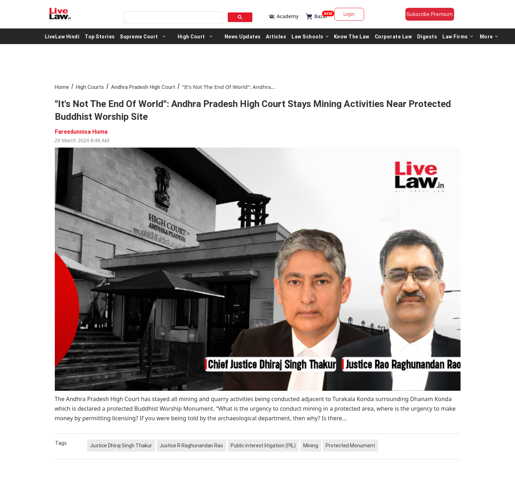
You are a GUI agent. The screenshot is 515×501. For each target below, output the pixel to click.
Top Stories (100, 36)
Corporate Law (393, 36)
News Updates (243, 36)
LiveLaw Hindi (62, 36)
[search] (172, 18)
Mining (310, 445)
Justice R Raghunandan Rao (191, 445)
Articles (276, 36)
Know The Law (351, 36)
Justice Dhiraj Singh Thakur (121, 445)
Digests (427, 36)
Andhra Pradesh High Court (143, 87)
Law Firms (457, 36)
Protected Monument (350, 445)
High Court (191, 36)
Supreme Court (139, 36)
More (489, 36)
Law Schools (310, 36)
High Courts (90, 87)
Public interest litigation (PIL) (263, 445)
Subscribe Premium (429, 14)
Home (62, 87)
